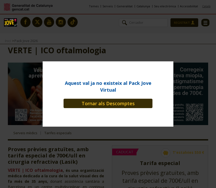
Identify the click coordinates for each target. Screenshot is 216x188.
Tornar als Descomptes (108, 103)
